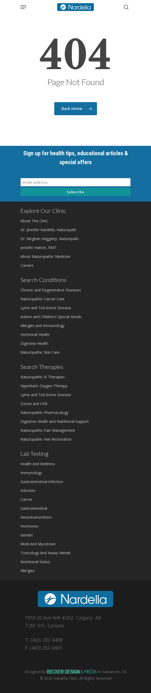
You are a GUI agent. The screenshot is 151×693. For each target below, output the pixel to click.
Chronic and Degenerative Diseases (50, 289)
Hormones (29, 526)
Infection (27, 490)
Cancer (26, 499)
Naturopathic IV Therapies (42, 376)
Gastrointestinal (33, 508)
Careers (27, 265)
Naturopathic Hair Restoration (46, 439)
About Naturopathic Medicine (45, 256)
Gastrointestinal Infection (41, 481)
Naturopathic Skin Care (40, 352)
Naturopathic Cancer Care (42, 298)
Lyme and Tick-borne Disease (45, 307)
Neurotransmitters (36, 517)
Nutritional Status (35, 561)
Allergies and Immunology (42, 325)
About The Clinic (34, 220)
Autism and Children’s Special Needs (51, 316)
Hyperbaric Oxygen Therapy (43, 385)
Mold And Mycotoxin (38, 543)
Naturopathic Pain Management (47, 430)
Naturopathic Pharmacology (44, 412)
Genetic (26, 535)
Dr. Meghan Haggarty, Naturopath (49, 238)
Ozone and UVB (33, 403)
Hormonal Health (35, 334)
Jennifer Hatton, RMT (38, 247)
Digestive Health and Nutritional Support (54, 421)
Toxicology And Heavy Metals (45, 552)
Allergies (27, 570)
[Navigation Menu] (23, 7)
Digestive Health (34, 343)
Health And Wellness (37, 463)
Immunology (31, 472)
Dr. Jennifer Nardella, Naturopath (48, 229)
